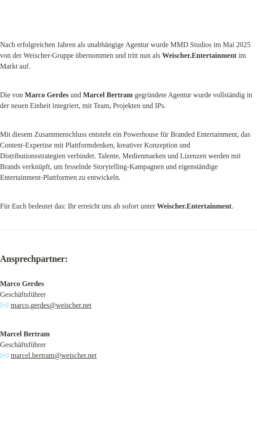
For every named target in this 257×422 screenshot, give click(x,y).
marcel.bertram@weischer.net (54, 355)
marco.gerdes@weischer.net (51, 305)
